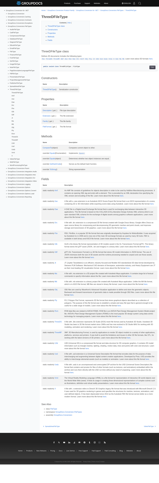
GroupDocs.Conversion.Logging (19, 184)
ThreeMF (15, 140)
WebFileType (14, 162)
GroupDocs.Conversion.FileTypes (20, 26)
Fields (50, 40)
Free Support (83, 469)
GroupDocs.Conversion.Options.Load (21, 194)
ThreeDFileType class (56, 26)
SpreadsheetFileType (17, 86)
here (43, 61)
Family (45, 124)
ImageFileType (15, 64)
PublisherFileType (16, 83)
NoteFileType (14, 67)
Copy (144, 70)
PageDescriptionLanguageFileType (22, 70)
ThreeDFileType (15, 89)
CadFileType (14, 32)
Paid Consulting (110, 469)
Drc (13, 105)
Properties (52, 33)
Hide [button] (68, 23)
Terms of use (95, 480)
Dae (13, 102)
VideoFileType (15, 159)
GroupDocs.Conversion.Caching (19, 17)
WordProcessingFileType (18, 165)
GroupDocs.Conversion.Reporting (20, 197)
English (126, 3)
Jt (12, 118)
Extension (46, 118)
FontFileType (14, 58)
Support (87, 3)
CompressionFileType (17, 36)
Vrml (13, 152)
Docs (60, 469)
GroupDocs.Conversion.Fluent (18, 168)
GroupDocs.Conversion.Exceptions (20, 23)
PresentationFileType (17, 77)
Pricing (52, 469)
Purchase (77, 3)
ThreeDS (15, 137)
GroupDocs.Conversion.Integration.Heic (22, 175)
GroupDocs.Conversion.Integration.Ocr (21, 178)
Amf (13, 96)
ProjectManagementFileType (20, 80)
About (106, 3)
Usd (13, 146)
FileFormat (47, 129)
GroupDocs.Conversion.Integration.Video (22, 181)
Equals (52, 156)
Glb (13, 111)
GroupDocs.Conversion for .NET (17, 10)
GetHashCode (55, 167)
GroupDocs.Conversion (16, 13)
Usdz (13, 149)
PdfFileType (14, 74)
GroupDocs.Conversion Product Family (60, 10)
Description (47, 113)
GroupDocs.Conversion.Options (19, 187)
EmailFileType (15, 48)
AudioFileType (15, 29)
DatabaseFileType (16, 39)
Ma (13, 121)
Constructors (53, 30)
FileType (13, 51)
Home (43, 10)
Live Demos (70, 469)
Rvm (13, 134)
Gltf (13, 115)
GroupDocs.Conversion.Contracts (20, 20)
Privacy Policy (87, 480)
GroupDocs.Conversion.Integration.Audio (22, 171)
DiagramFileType (16, 42)
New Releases (41, 469)
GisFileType (14, 61)
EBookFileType (15, 45)
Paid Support (96, 469)
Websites (97, 3)
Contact (102, 480)
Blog (121, 469)
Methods (51, 37)
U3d (13, 143)
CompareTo (47, 150)
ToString (53, 172)
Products (67, 3)
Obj (13, 127)
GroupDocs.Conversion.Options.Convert (22, 190)
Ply (13, 130)
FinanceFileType (15, 55)
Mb (13, 124)
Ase (13, 99)
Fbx (13, 108)
